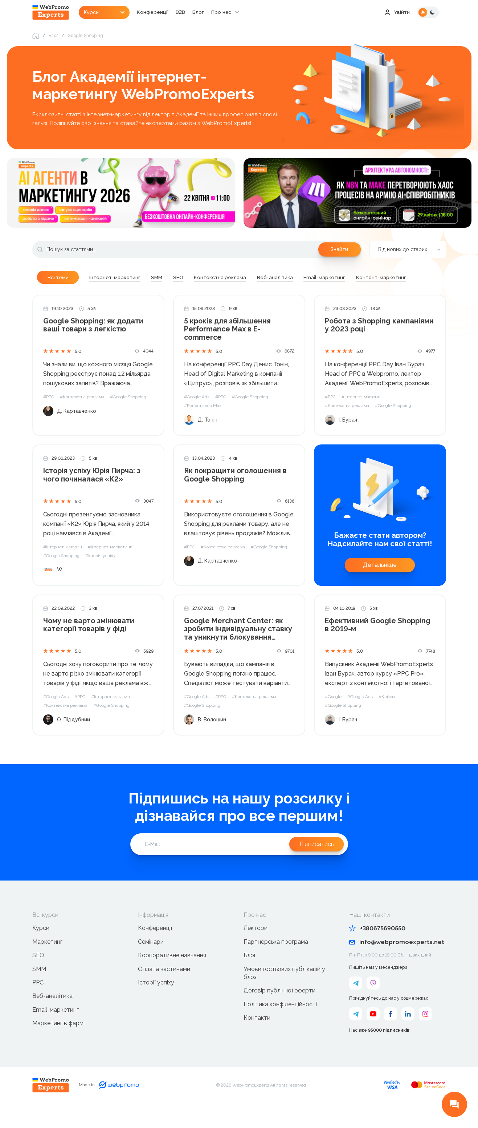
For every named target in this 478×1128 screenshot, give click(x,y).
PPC (38, 1002)
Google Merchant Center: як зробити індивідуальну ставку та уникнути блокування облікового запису (239, 649)
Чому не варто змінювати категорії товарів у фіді (89, 645)
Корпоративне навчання (172, 975)
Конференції (155, 12)
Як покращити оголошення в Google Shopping (236, 495)
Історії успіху (156, 1002)
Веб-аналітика (52, 1015)
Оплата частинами (164, 988)
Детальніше (380, 584)
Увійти (397, 12)
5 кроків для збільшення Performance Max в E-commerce (228, 349)
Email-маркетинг (55, 1029)
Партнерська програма (276, 961)
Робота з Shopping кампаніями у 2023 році (367, 345)
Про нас (224, 12)
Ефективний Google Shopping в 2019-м (378, 645)
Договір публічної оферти (279, 1010)
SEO (38, 975)
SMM (39, 988)
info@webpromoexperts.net (396, 962)
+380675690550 (377, 948)
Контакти (257, 1037)
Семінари (151, 961)
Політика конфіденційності (280, 1023)
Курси (40, 947)
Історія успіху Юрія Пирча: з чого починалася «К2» (93, 495)
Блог (201, 12)
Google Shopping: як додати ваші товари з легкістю (94, 345)
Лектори (255, 947)
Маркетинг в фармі (58, 1043)
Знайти (339, 250)
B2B (183, 12)
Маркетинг (47, 961)
